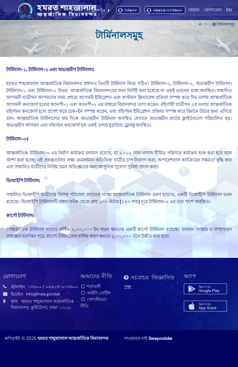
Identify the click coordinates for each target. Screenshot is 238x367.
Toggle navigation (7, 10)
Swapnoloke (160, 338)
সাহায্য (194, 9)
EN (229, 9)
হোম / (205, 24)
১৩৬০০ (130, 10)
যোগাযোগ (213, 9)
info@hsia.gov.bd (43, 294)
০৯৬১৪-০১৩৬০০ (167, 10)
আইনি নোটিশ (95, 293)
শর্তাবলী (90, 286)
